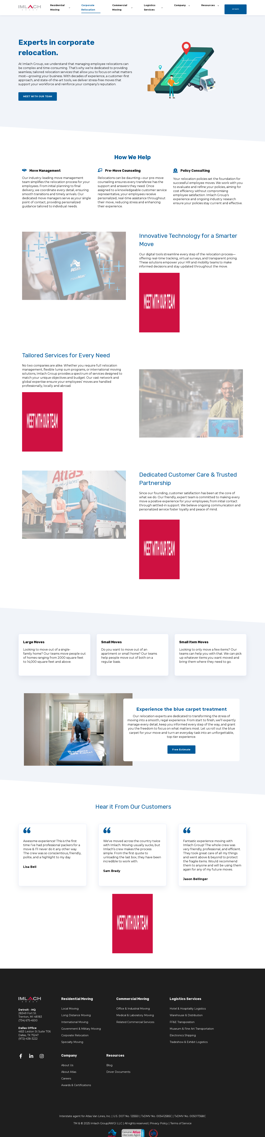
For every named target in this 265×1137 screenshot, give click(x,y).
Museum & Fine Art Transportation (192, 1028)
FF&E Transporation (182, 1022)
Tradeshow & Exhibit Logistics (189, 1042)
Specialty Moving (72, 1042)
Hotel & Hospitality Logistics (188, 1008)
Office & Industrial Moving (133, 1008)
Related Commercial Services (135, 1022)
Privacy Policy (159, 1123)
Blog (109, 1065)
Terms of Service (181, 1123)
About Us (67, 1065)
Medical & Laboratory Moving (135, 1015)
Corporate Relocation (75, 1035)
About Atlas (68, 1072)
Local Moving (70, 1008)
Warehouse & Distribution (186, 1015)
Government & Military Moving (81, 1028)
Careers (66, 1078)
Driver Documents (118, 1072)
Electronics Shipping (183, 1035)
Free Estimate (181, 749)
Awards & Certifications (76, 1085)
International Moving (74, 1022)
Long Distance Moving (76, 1015)
